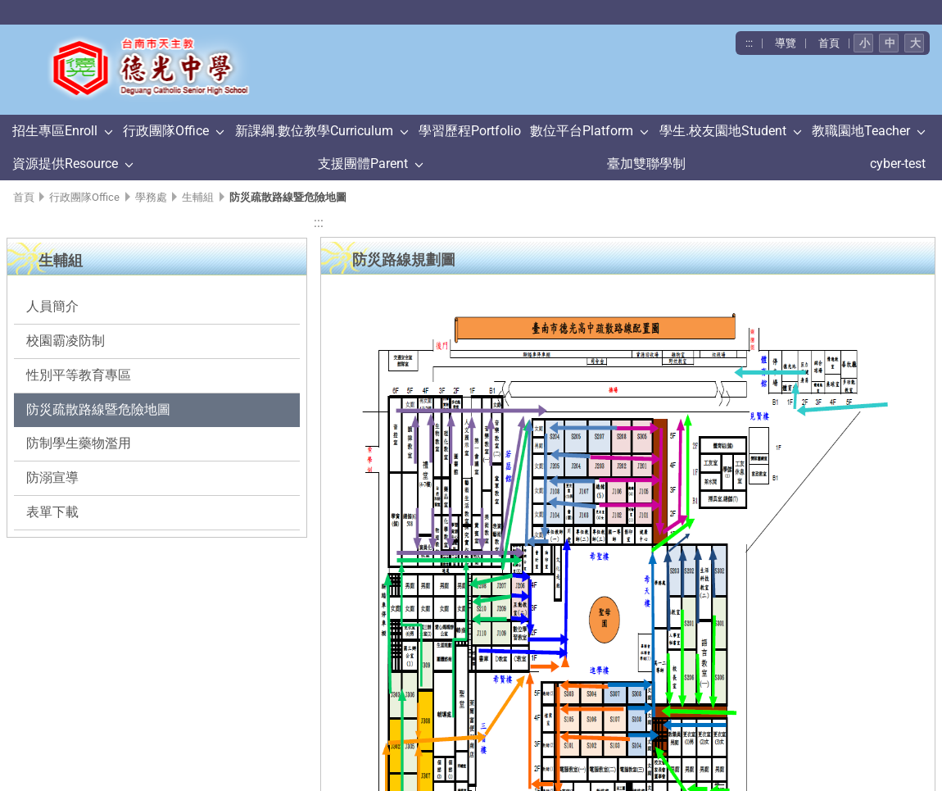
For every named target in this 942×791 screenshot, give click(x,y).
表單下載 (52, 512)
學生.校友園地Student (722, 131)
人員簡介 (52, 306)
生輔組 (198, 197)
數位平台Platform (581, 131)
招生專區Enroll (54, 131)
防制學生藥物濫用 (78, 443)
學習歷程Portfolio (470, 131)
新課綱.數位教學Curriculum (314, 131)
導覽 (785, 43)
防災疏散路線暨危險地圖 (98, 409)
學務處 (151, 197)
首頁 (829, 43)
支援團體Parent (363, 163)
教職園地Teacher (861, 131)
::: (749, 43)
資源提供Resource (65, 163)
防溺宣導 (52, 477)
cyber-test (898, 163)
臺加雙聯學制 (646, 163)
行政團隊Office (166, 131)
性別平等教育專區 (78, 375)
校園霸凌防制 (65, 340)
